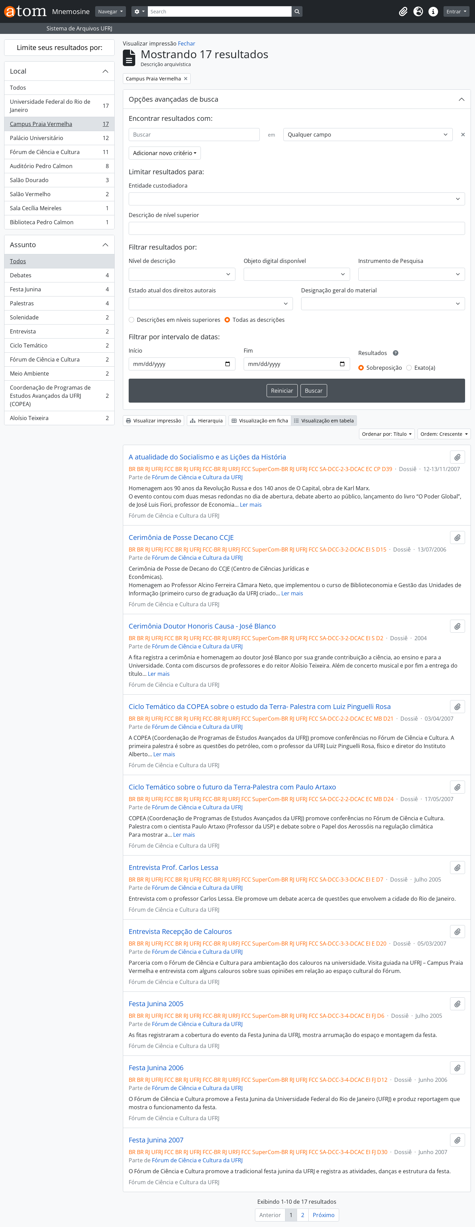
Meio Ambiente (59, 375)
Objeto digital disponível (275, 261)
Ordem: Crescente (442, 434)
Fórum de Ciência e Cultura (59, 153)
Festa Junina (59, 290)
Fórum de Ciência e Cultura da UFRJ (197, 477)
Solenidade (59, 319)
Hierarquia (206, 420)
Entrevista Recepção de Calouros (180, 931)
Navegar (108, 11)
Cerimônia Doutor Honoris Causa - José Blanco (202, 626)
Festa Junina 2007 (156, 1140)
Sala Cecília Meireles (59, 209)
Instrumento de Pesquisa (390, 261)
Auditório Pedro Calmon (59, 167)
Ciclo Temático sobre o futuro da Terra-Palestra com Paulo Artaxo (232, 787)
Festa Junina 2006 (156, 1068)
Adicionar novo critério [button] (162, 153)
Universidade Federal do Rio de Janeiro (59, 106)
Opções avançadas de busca (173, 99)
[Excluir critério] (463, 134)
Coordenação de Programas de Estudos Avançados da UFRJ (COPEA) (59, 396)
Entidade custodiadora (158, 185)
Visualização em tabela (324, 420)
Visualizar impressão (153, 420)
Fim (248, 350)
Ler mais (251, 504)
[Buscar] (194, 134)
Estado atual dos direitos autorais (172, 290)
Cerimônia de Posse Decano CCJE (181, 537)
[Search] (219, 11)
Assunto (23, 244)
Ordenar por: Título (385, 434)
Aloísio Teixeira (59, 419)
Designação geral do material (339, 290)
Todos (18, 87)
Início (135, 350)
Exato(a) (424, 367)
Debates (59, 276)
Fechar (186, 43)
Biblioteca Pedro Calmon (59, 223)
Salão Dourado (59, 181)
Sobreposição (384, 367)
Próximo (324, 1215)
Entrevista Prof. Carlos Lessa (173, 867)
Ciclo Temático (59, 347)
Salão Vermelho (59, 195)
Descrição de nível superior (164, 215)
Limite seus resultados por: (59, 47)
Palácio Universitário (59, 139)
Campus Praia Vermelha (59, 125)
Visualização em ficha (260, 420)
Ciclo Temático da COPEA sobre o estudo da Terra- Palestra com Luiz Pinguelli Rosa (260, 707)
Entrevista (59, 333)
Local (18, 71)
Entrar (454, 11)
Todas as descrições (259, 320)
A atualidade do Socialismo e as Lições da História (207, 457)
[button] (403, 11)
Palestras (59, 305)
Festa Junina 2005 (156, 1004)
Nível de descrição (152, 261)
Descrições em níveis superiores (178, 320)
